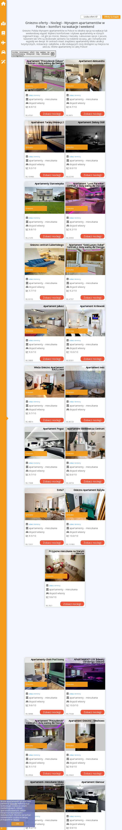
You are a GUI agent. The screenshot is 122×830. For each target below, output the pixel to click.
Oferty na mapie (111, 16)
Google (13, 803)
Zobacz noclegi (52, 114)
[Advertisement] (65, 634)
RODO (16, 819)
